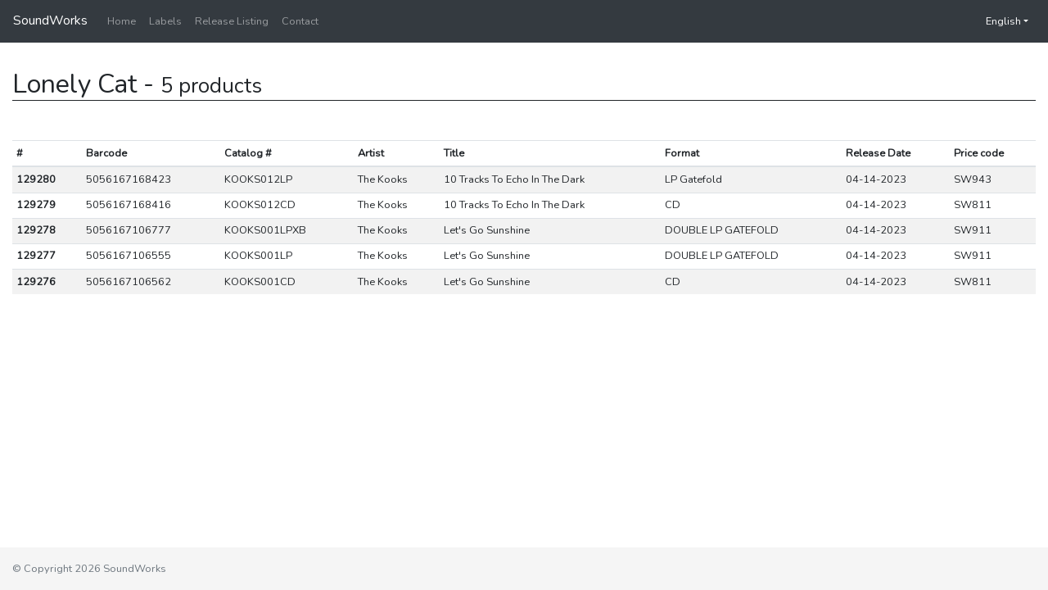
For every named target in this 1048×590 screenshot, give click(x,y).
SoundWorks (50, 20)
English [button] (995, 21)
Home (121, 21)
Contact (300, 21)
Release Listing (232, 21)
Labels (165, 21)
